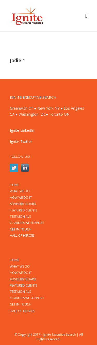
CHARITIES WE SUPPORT (27, 223)
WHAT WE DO (20, 191)
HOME (14, 185)
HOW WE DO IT (21, 198)
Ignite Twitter (21, 141)
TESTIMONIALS (20, 216)
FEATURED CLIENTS (23, 210)
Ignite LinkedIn (22, 130)
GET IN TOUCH (20, 229)
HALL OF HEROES (22, 235)
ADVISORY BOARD (23, 204)
